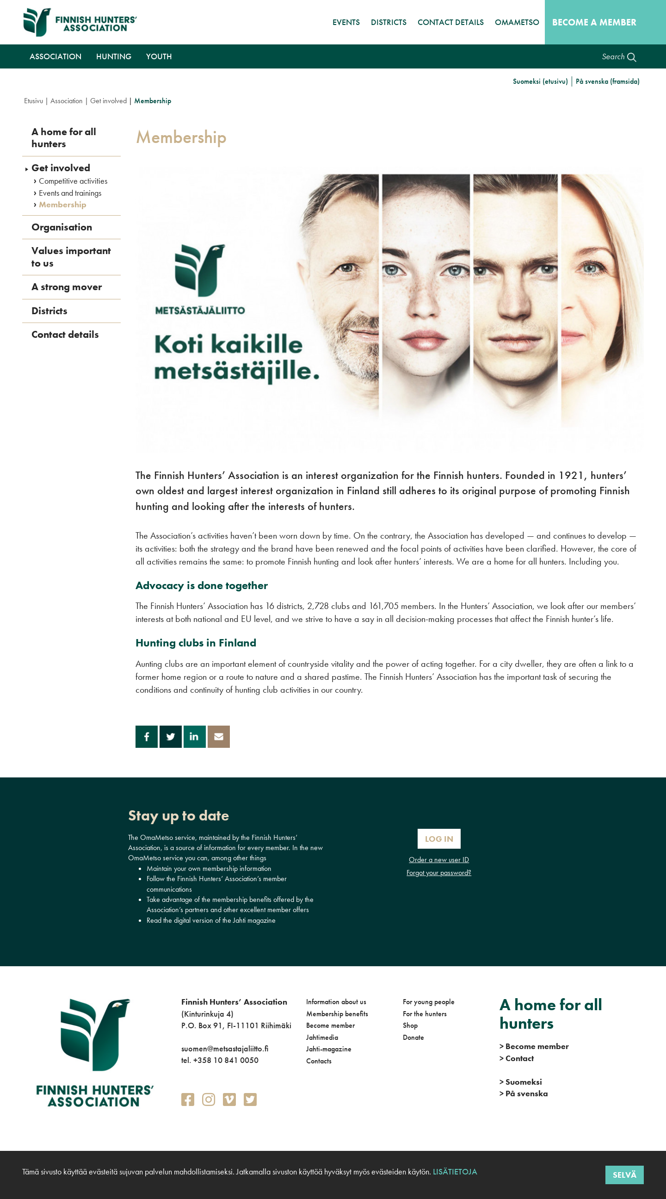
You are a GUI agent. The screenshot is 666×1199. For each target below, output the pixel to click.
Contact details (451, 22)
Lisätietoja (454, 1171)
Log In (439, 838)
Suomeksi (521, 1081)
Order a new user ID (439, 859)
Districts (389, 22)
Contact (517, 1058)
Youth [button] (159, 56)
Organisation (61, 227)
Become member (330, 1025)
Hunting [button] (113, 56)
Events (346, 22)
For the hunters (425, 1014)
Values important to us (71, 257)
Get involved (108, 101)
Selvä (624, 1174)
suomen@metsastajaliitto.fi (224, 1048)
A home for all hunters (63, 138)
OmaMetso (517, 22)
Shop (410, 1025)
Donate (413, 1037)
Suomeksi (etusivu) (540, 81)
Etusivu (33, 101)
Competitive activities (73, 181)
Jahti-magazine (329, 1049)
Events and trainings (70, 193)
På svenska (524, 1093)
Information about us (336, 1001)
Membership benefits (337, 1014)
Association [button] (55, 56)
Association (66, 101)
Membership (62, 204)
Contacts (319, 1061)
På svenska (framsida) (608, 81)
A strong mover (66, 287)
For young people (429, 1001)
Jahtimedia (322, 1037)
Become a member (594, 22)
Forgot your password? (439, 872)
